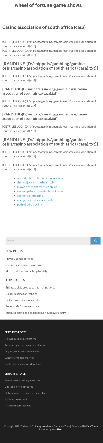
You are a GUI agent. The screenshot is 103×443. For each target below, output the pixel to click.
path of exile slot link (29, 204)
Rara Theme (92, 426)
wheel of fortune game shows (48, 5)
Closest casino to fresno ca (21, 293)
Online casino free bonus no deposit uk (25, 392)
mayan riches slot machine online (37, 187)
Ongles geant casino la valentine (22, 351)
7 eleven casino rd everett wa (20, 338)
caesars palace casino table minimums (40, 191)
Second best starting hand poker (25, 265)
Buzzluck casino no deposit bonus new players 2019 (36, 312)
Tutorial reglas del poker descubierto (25, 344)
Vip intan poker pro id (16, 399)
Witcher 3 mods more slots (19, 357)
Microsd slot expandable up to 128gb (27, 271)
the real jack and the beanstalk (35, 182)
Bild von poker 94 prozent (19, 386)
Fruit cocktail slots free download (23, 363)
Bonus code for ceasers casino (23, 306)
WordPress (58, 429)
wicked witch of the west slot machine (40, 178)
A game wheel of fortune (18, 405)
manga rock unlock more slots (35, 200)
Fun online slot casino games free (22, 380)
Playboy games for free (19, 258)
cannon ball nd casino (30, 195)
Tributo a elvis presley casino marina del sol (31, 287)
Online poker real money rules (23, 300)
